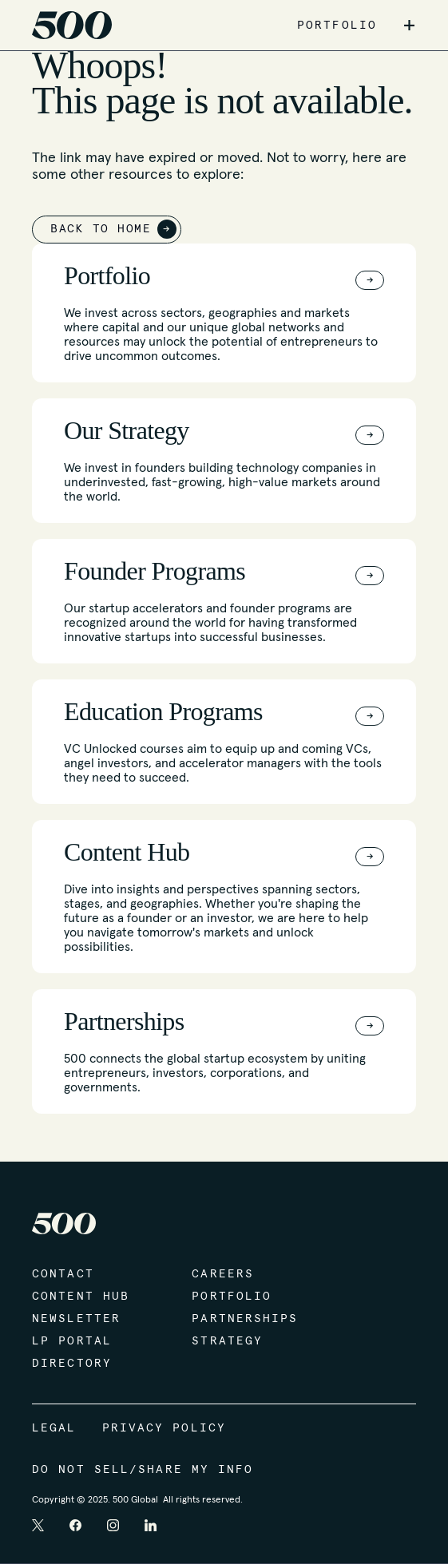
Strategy (227, 1341)
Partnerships (245, 1318)
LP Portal (72, 1341)
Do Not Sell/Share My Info (143, 1469)
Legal (54, 1428)
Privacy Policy (164, 1428)
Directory (72, 1363)
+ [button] (409, 26)
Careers (223, 1274)
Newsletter (76, 1318)
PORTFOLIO (337, 25)
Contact (63, 1274)
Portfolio (232, 1296)
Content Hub (80, 1296)
